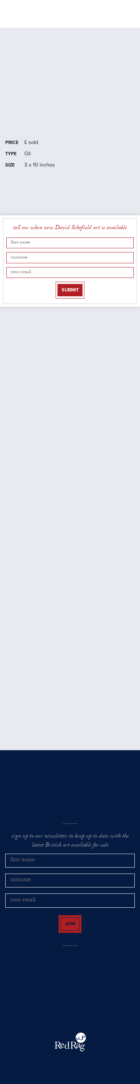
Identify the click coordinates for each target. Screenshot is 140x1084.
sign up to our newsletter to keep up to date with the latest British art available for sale (70, 841)
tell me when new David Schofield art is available (70, 228)
